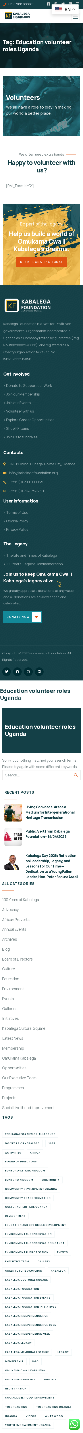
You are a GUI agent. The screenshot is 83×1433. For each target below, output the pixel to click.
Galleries (9, 1008)
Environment (13, 988)
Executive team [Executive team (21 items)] (17, 1261)
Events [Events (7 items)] (62, 1252)
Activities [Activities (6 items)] (13, 1152)
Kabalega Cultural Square (23, 1028)
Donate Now (18, 617)
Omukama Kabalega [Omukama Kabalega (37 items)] (20, 1379)
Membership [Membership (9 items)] (14, 1361)
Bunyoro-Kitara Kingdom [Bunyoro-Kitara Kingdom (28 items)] (25, 1170)
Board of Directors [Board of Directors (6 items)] (21, 1161)
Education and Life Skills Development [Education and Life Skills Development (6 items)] (35, 1225)
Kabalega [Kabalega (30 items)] (58, 1270)
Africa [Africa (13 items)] (35, 1152)
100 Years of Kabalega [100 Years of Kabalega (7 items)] (22, 1143)
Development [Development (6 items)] (15, 1215)
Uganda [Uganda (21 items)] (11, 1416)
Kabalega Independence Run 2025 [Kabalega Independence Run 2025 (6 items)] (30, 1324)
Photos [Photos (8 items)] (50, 1379)
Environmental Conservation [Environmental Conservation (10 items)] (28, 1234)
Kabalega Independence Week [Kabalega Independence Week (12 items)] (27, 1333)
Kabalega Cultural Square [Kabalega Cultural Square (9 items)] (26, 1279)
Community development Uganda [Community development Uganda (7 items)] (31, 1188)
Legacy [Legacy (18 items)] (63, 1352)
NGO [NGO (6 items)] (35, 1361)
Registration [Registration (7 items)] (16, 1388)
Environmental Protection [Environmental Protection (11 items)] (26, 1252)
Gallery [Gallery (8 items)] (44, 1261)
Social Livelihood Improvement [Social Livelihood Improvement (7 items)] (29, 1397)
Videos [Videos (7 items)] (31, 1416)
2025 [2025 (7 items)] (51, 1143)
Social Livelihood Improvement (28, 1107)
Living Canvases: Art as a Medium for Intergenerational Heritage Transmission (50, 812)
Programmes (13, 1087)
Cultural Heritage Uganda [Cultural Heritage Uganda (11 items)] (26, 1206)
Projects (9, 1097)
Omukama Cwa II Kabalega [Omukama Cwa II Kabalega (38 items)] (25, 1370)
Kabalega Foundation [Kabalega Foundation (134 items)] (22, 1288)
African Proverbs (16, 919)
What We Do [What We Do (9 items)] (54, 1416)
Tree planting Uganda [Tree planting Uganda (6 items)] (53, 1406)
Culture (8, 968)
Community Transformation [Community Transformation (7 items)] (28, 1198)
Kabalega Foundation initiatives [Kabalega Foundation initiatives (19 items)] (30, 1306)
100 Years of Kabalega (20, 899)
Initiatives (10, 1018)
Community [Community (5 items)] (51, 1179)
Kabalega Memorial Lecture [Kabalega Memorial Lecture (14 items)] (27, 1352)
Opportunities (14, 1067)
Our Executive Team (19, 1077)
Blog (6, 949)
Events (8, 998)
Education (10, 978)
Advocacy (10, 909)
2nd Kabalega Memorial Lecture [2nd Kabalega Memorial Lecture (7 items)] (30, 1134)
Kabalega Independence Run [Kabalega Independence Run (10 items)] (26, 1315)
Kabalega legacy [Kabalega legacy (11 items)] (18, 1342)
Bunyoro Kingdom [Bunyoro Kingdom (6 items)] (19, 1179)
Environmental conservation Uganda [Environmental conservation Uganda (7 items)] (35, 1243)
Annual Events (14, 929)
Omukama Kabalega (19, 1058)
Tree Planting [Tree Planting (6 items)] (16, 1406)
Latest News (12, 1038)
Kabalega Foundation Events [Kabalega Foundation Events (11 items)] (28, 1297)
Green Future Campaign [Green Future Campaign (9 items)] (23, 1270)
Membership (13, 1048)
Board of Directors (17, 959)
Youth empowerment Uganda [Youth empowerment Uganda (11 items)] (28, 1425)
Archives (9, 939)
